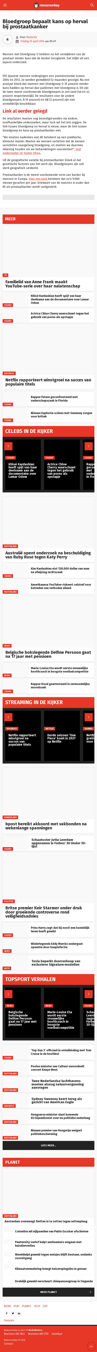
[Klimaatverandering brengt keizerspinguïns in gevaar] (9, 1267)
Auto (7, 968)
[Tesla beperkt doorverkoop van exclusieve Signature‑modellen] (16, 962)
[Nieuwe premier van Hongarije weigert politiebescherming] (16, 1132)
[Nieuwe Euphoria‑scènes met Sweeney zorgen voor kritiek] (16, 415)
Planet (26, 1306)
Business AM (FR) (38, 1333)
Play (16, 1306)
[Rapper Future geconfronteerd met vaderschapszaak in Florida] (16, 399)
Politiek (8, 901)
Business (9, 373)
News (7, 645)
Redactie (31, 37)
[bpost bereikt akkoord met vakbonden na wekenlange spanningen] (48, 793)
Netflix (50, 728)
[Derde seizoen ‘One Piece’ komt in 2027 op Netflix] (62, 721)
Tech (37, 1306)
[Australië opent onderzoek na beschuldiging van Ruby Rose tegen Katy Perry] (48, 522)
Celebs (8, 305)
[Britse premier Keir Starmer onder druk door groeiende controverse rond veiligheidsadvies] (48, 877)
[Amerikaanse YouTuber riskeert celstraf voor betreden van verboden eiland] (16, 586)
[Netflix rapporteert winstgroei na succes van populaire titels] (48, 349)
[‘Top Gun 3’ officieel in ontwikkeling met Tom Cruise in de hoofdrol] (16, 1052)
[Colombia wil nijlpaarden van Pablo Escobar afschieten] (9, 1229)
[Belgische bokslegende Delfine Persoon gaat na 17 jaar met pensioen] (48, 621)
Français (9, 1320)
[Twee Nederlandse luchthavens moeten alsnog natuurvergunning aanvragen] (16, 1084)
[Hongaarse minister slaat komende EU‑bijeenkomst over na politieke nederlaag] (16, 1116)
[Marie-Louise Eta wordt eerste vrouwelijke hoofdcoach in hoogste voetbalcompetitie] (16, 670)
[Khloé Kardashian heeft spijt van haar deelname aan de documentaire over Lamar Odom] (16, 299)
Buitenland (10, 546)
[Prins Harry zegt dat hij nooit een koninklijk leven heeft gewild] (16, 929)
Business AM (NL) (14, 1333)
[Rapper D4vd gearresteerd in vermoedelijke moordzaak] (16, 686)
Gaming (88, 728)
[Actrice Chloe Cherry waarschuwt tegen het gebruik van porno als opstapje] (16, 315)
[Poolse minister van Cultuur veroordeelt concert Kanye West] (16, 1068)
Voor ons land (38, 179)
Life (45, 1306)
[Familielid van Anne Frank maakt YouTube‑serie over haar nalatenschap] (48, 251)
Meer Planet (66, 1292)
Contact (8, 1343)
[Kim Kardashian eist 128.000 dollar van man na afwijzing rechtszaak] (16, 570)
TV (5, 275)
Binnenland (10, 817)
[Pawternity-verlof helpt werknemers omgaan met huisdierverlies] (9, 1242)
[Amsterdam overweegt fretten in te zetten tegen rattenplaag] (48, 1192)
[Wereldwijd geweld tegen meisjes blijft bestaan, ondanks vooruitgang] (9, 1254)
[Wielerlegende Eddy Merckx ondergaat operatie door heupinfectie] (16, 945)
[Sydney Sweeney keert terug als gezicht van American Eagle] (16, 1100)
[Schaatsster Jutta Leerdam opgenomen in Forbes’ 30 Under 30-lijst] (16, 843)
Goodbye (57, 1333)
